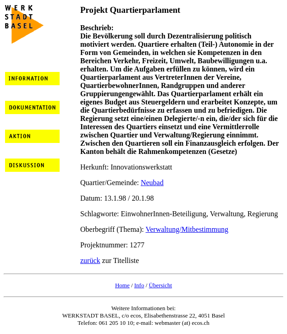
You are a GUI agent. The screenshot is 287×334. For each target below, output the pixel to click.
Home (122, 285)
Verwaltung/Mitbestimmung (186, 229)
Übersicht (160, 285)
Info (139, 285)
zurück (90, 260)
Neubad (152, 182)
